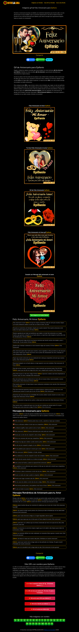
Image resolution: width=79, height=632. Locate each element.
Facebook (30, 60)
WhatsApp (40, 60)
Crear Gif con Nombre (49, 3)
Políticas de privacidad (49, 630)
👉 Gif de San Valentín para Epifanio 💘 (40, 604)
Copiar (49, 60)
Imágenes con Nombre (37, 3)
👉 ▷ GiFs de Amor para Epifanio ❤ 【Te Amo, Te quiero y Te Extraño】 (39, 591)
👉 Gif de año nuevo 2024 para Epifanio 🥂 (40, 598)
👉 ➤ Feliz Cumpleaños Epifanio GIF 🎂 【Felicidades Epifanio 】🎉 (40, 584)
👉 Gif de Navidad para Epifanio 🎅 (40, 609)
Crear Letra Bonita (60, 3)
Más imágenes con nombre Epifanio (39, 315)
